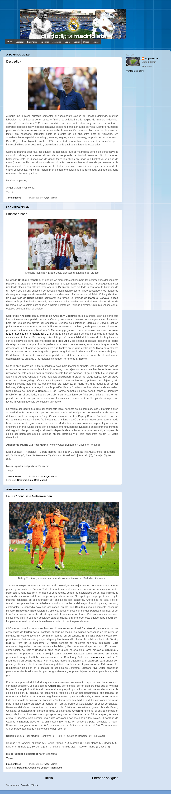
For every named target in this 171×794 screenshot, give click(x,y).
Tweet (9, 192)
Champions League (38, 767)
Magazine (57, 42)
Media (86, 42)
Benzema (22, 480)
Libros (77, 42)
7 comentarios (13, 197)
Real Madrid (40, 480)
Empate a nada (16, 214)
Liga (30, 480)
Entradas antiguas (105, 778)
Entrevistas (32, 42)
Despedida (13, 61)
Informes (45, 42)
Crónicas (19, 42)
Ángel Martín (50, 197)
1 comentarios (13, 476)
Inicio (9, 41)
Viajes (67, 42)
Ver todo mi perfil (135, 71)
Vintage (96, 42)
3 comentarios (13, 764)
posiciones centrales (102, 657)
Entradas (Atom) (29, 785)
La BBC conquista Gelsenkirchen (29, 496)
